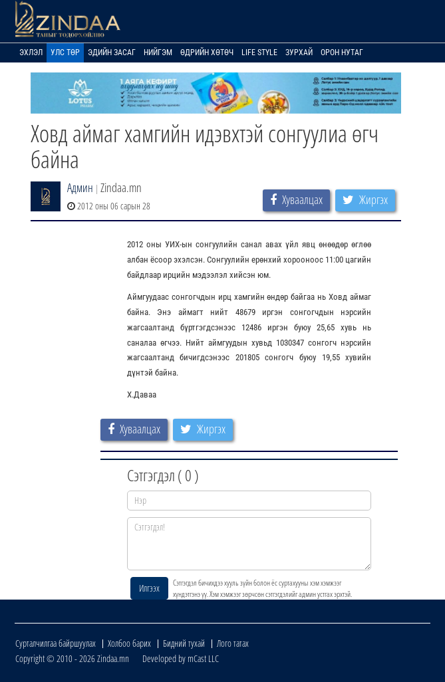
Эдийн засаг (112, 52)
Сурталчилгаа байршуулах (55, 643)
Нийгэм (158, 52)
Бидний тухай (184, 643)
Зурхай (299, 52)
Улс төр (65, 52)
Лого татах (233, 643)
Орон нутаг (342, 52)
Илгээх (149, 588)
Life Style (259, 52)
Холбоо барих (129, 643)
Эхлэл (31, 52)
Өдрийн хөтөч (206, 52)
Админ (80, 187)
